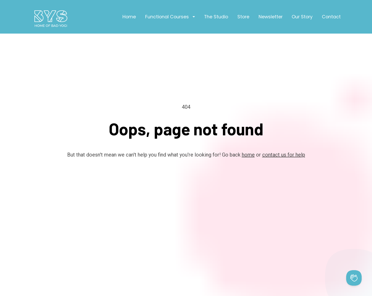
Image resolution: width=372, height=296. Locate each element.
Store (243, 17)
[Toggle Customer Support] (354, 278)
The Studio (216, 17)
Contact (331, 17)
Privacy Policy (219, 291)
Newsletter (271, 17)
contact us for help (283, 136)
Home (129, 17)
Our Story (302, 17)
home (248, 136)
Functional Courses (170, 17)
